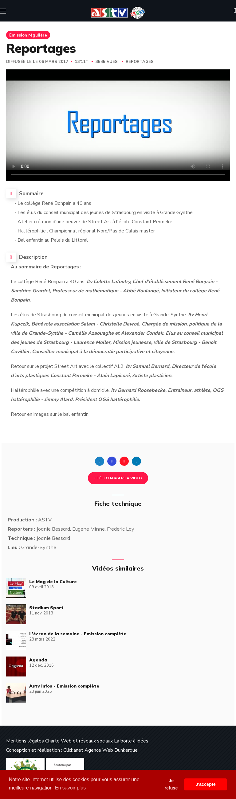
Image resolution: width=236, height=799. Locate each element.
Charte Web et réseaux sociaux (79, 741)
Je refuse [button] (171, 784)
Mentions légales (25, 741)
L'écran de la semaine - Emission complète (77, 634)
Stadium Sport (46, 607)
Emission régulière (28, 35)
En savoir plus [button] (70, 787)
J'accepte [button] (206, 784)
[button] (235, 10)
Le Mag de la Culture (53, 581)
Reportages (140, 61)
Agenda (38, 660)
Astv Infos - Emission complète (64, 686)
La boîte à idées (131, 741)
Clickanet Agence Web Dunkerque (100, 750)
